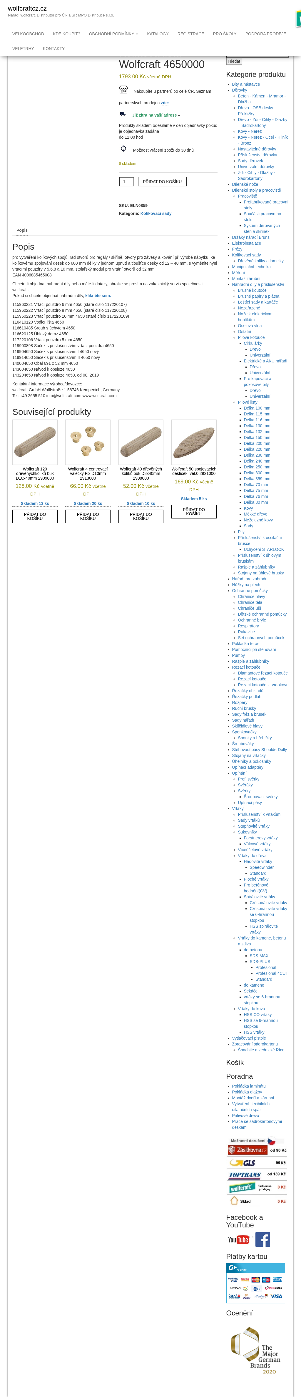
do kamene (254, 997)
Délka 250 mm (257, 478)
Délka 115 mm (257, 425)
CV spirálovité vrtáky (268, 914)
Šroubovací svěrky (261, 808)
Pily (241, 543)
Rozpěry (240, 714)
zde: (165, 114)
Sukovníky (247, 843)
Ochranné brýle (252, 631)
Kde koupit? (66, 34)
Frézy (237, 260)
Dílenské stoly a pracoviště (256, 202)
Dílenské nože (245, 196)
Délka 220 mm (257, 461)
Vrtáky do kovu (251, 1020)
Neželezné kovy (258, 531)
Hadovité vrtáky (258, 873)
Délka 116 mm (257, 431)
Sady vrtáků (249, 832)
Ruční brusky (244, 720)
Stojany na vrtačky (249, 767)
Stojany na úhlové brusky (261, 584)
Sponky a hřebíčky (255, 749)
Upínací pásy (250, 814)
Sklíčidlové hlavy (247, 737)
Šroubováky (243, 755)
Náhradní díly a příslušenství (258, 296)
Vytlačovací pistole (249, 1050)
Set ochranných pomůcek (261, 649)
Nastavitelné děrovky (257, 160)
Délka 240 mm (257, 472)
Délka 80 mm (256, 514)
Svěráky (245, 796)
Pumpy (238, 667)
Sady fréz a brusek (249, 726)
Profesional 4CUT (272, 985)
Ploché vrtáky (256, 891)
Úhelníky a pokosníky (251, 773)
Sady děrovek (250, 172)
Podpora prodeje (265, 34)
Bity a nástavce (246, 96)
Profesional (266, 979)
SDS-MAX (259, 967)
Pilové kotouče (251, 349)
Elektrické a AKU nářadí (265, 372)
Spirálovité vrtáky (259, 908)
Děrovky (239, 102)
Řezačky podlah (247, 708)
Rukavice (246, 643)
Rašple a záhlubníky (256, 578)
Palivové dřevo (245, 1127)
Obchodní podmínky (113, 34)
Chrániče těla (250, 614)
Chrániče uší (249, 620)
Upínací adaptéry (248, 779)
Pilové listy (247, 414)
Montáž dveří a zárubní (253, 1109)
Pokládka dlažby (247, 1103)
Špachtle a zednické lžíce (261, 1061)
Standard (258, 885)
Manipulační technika (251, 278)
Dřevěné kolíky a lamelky (261, 272)
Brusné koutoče (252, 302)
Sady (248, 537)
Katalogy (157, 34)
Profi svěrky (249, 790)
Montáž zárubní (246, 290)
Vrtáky (238, 820)
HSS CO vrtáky (258, 1026)
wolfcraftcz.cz (27, 8)
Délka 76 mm (256, 508)
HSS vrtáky (254, 1044)
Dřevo (255, 361)
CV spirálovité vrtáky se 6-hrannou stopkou (268, 926)
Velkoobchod (28, 34)
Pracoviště (247, 208)
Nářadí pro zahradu (250, 590)
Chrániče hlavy (251, 608)
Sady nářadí (243, 732)
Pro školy (225, 34)
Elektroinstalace (246, 255)
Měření (238, 284)
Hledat (234, 73)
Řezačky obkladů (248, 702)
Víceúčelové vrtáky (255, 861)
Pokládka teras (246, 655)
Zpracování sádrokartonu (255, 1055)
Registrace (191, 34)
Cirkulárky (253, 355)
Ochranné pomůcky (250, 602)
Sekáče (251, 1002)
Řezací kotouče (246, 679)
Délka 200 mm (257, 455)
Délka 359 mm (257, 490)
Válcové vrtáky (257, 855)
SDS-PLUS (260, 973)
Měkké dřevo (255, 525)
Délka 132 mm (257, 443)
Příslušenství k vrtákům (259, 826)
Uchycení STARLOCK (264, 561)
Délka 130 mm (257, 437)
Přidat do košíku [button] (35, 528)
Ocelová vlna (250, 337)
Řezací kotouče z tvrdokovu (263, 696)
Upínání (239, 785)
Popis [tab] (22, 242)
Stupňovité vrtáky (254, 838)
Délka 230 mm (257, 467)
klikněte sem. (98, 307)
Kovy (248, 520)
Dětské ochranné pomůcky (262, 626)
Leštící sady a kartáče (258, 313)
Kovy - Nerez (250, 143)
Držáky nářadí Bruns (251, 249)
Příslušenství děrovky (257, 166)
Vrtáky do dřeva (252, 867)
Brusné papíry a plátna (259, 308)
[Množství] (126, 193)
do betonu (253, 961)
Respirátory (248, 637)
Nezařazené (249, 319)
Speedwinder (262, 879)
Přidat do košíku (162, 193)
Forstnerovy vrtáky (261, 849)
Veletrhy (23, 48)
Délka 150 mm (257, 449)
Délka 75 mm (256, 502)
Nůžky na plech (246, 596)
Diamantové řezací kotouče (263, 684)
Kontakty (54, 48)
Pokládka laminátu (249, 1098)
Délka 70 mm (256, 496)
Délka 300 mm (257, 484)
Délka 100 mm (257, 419)
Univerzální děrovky (256, 178)
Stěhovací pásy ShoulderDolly (259, 761)
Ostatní (244, 343)
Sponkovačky (244, 743)
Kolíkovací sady (156, 225)
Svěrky (244, 802)
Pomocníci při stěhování (254, 661)
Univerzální (260, 366)
